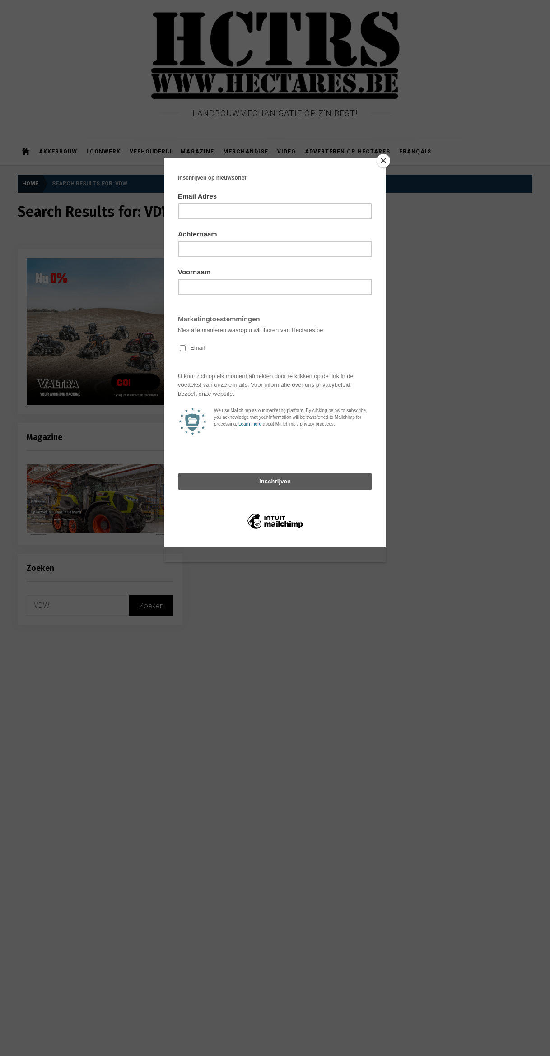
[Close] (383, 160)
